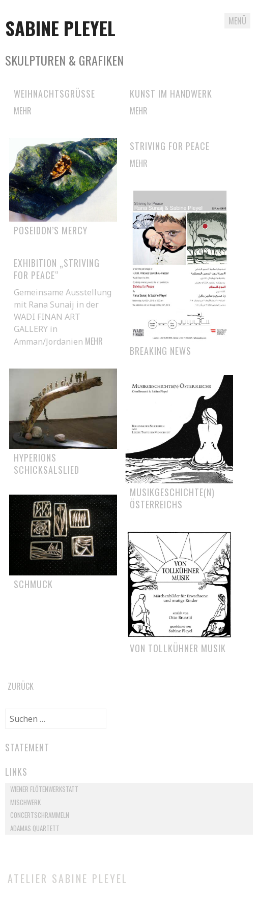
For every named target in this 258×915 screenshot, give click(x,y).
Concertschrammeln (39, 815)
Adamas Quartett (35, 828)
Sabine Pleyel (60, 27)
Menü (237, 21)
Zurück (21, 686)
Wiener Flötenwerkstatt (44, 789)
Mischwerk (25, 802)
